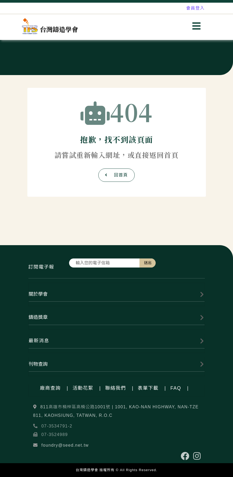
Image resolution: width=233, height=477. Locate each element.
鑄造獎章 (38, 317)
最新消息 (39, 340)
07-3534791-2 (57, 426)
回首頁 (116, 175)
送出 (147, 263)
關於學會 (38, 294)
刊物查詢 (38, 364)
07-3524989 (54, 434)
